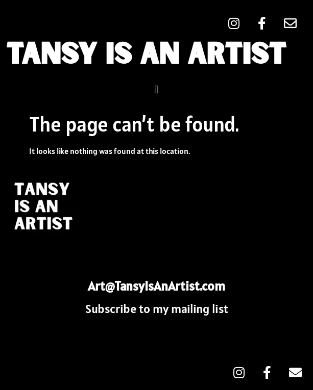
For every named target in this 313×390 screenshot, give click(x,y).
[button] (156, 89)
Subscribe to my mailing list (156, 309)
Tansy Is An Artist (146, 55)
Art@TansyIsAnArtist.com (156, 286)
